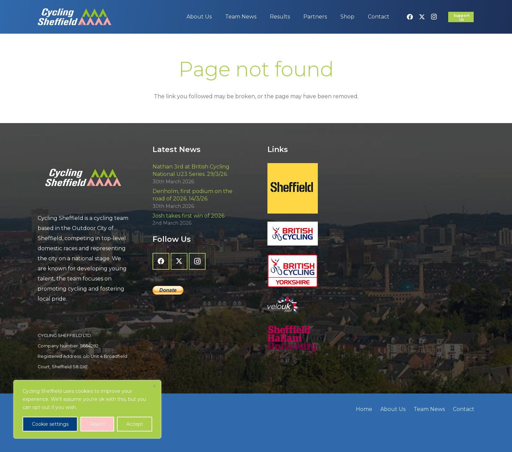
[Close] (154, 386)
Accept (134, 424)
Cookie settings (50, 424)
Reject (97, 424)
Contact (463, 409)
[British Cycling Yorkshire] (313, 271)
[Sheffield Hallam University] (313, 339)
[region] (87, 409)
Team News (429, 409)
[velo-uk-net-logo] (313, 305)
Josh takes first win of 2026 (188, 216)
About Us (393, 409)
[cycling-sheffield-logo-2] (75, 16)
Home (364, 409)
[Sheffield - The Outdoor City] (313, 188)
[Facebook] (410, 17)
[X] (422, 17)
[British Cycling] (313, 234)
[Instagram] (434, 17)
